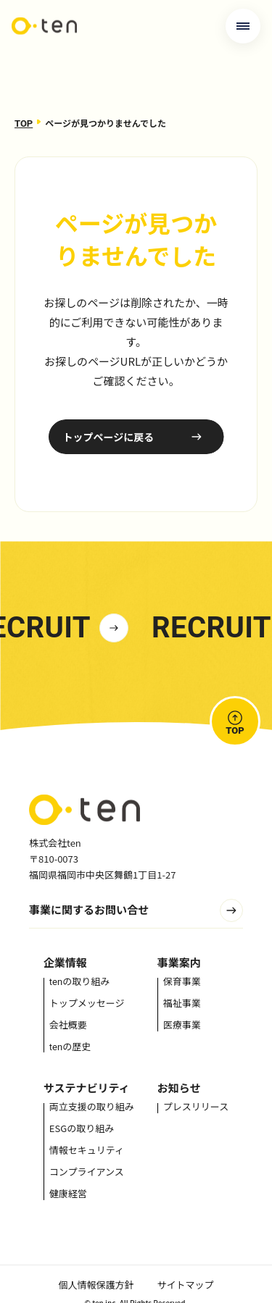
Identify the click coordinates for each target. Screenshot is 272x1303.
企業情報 (65, 962)
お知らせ (179, 1087)
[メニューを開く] (243, 26)
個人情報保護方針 (95, 1284)
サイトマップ (185, 1284)
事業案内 (179, 962)
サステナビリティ (87, 1087)
